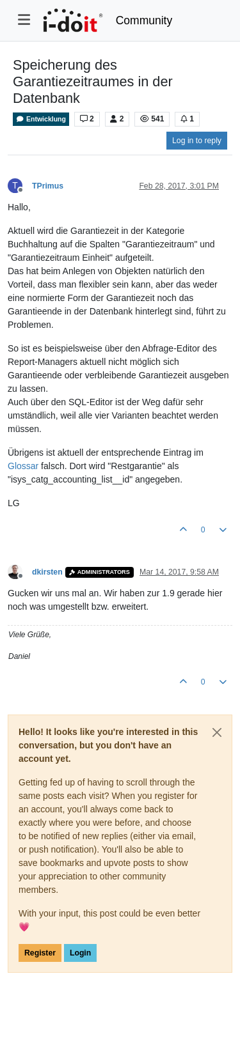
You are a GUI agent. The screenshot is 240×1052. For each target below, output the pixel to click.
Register (40, 952)
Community (144, 20)
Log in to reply (196, 140)
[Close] (217, 732)
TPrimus (47, 186)
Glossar (23, 466)
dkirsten (47, 572)
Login (80, 952)
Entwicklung (41, 119)
